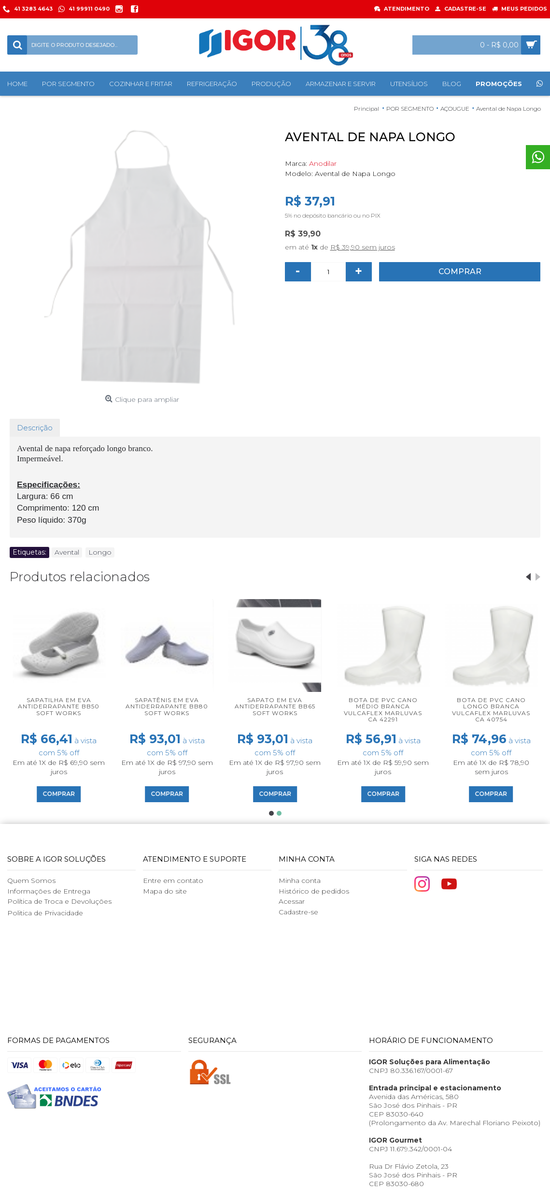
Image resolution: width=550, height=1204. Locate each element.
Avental (67, 552)
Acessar (292, 901)
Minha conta (300, 880)
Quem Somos (31, 880)
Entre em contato (173, 880)
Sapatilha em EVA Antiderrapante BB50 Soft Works (58, 706)
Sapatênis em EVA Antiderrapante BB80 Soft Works (167, 706)
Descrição (35, 427)
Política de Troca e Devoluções (59, 901)
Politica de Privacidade (45, 913)
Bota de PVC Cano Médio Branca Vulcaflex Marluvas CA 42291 (383, 709)
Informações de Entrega (48, 891)
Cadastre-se (298, 912)
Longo (100, 552)
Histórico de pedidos (314, 891)
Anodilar (323, 163)
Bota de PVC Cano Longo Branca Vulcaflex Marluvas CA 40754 (491, 709)
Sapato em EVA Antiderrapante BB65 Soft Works (275, 706)
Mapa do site (165, 891)
